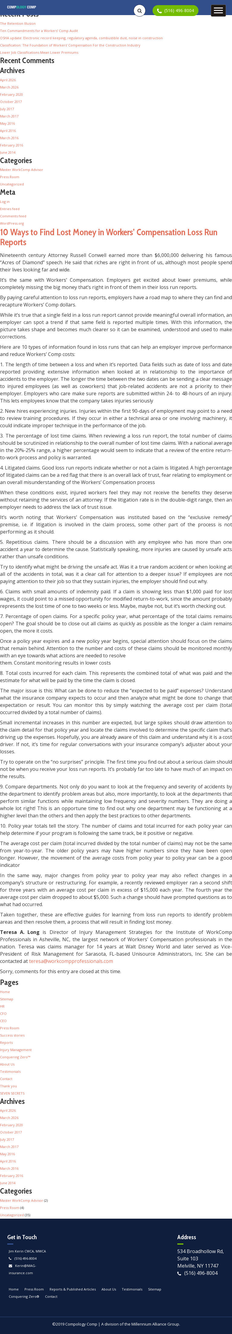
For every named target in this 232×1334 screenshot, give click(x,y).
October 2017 (11, 101)
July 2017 (7, 109)
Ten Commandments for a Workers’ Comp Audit (39, 30)
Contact (6, 1078)
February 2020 (11, 94)
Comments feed (13, 216)
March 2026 (9, 87)
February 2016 (11, 145)
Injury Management (16, 1049)
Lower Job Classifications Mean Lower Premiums (39, 52)
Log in (5, 201)
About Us (7, 1064)
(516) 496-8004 (25, 1258)
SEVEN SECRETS (12, 1093)
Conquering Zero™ (15, 1057)
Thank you (8, 1086)
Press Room (9, 177)
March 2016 (9, 138)
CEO (3, 1020)
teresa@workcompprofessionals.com (71, 961)
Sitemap (6, 999)
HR (2, 1006)
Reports (6, 1042)
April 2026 (8, 80)
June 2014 (7, 152)
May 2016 (7, 123)
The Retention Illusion (18, 23)
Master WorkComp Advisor (21, 169)
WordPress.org (12, 223)
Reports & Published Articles (73, 1289)
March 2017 (9, 116)
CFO (3, 1013)
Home (5, 991)
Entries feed (10, 209)
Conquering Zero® (24, 1296)
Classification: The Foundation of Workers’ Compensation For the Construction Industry (70, 45)
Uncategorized (12, 184)
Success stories (12, 1035)
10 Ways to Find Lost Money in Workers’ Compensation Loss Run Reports (109, 237)
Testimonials (10, 1071)
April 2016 (8, 130)
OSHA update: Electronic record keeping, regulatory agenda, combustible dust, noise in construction (81, 38)
